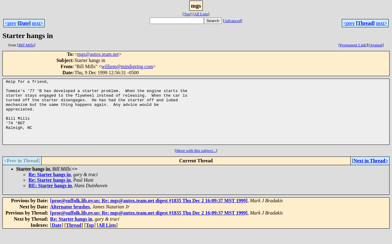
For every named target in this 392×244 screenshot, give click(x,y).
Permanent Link (353, 45)
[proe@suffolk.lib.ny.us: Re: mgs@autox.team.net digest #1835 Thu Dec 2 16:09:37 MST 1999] (148, 213)
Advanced (232, 20)
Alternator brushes (70, 219)
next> (37, 23)
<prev (10, 23)
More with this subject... (196, 163)
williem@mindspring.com (127, 66)
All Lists (201, 14)
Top (187, 14)
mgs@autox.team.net (98, 54)
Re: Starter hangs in (49, 187)
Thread (365, 23)
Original (375, 45)
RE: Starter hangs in (50, 198)
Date (24, 23)
